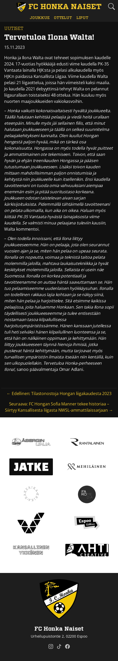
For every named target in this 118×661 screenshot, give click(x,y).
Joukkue (39, 18)
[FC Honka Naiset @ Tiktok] (59, 646)
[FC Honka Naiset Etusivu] (59, 7)
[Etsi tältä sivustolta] (111, 6)
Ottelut (63, 18)
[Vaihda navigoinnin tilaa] (6, 6)
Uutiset (13, 28)
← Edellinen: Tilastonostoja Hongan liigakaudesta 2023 (59, 393)
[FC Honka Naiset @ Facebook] (67, 646)
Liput (82, 18)
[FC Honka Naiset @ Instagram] (51, 646)
